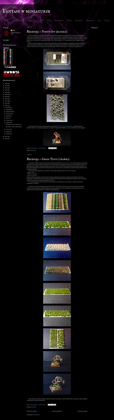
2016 (6, 103)
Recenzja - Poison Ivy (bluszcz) (47, 32)
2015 (6, 105)
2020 (6, 94)
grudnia (8, 107)
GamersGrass (66, 163)
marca (8, 129)
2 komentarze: (42, 404)
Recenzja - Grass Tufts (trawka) (48, 159)
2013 (6, 138)
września (8, 113)
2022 (6, 90)
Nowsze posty (32, 411)
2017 (6, 101)
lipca (7, 118)
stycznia (8, 133)
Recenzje (33, 150)
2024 (6, 85)
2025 (6, 83)
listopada (8, 109)
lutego (8, 131)
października (9, 111)
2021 (6, 92)
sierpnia (8, 116)
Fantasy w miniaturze (26, 11)
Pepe (14, 30)
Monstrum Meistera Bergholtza (64, 126)
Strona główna (57, 411)
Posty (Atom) (36, 414)
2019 (6, 96)
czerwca (8, 120)
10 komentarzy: (42, 148)
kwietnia (8, 122)
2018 (6, 98)
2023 (6, 88)
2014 (6, 136)
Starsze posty (82, 411)
